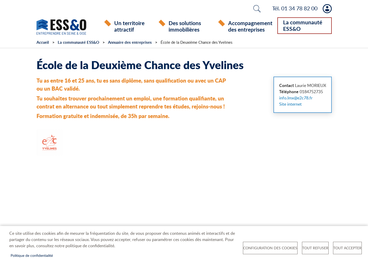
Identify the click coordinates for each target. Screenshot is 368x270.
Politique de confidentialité (32, 255)
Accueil (43, 42)
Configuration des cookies (270, 247)
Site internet (290, 104)
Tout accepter (347, 247)
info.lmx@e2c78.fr (296, 98)
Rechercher (257, 8)
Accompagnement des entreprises (250, 26)
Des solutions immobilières (185, 26)
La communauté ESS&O (302, 25)
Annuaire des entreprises (130, 42)
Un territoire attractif (129, 26)
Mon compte (327, 8)
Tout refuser (315, 247)
